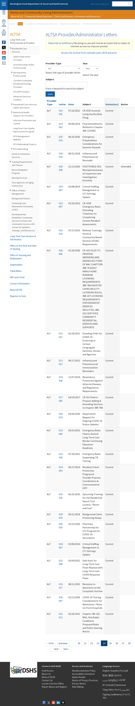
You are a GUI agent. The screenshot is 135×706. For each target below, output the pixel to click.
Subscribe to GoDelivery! (61, 43)
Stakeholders (16, 264)
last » (66, 648)
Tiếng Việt (107, 689)
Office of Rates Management (19, 192)
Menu (3, 12)
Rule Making (78, 686)
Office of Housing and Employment (20, 257)
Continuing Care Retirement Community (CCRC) (22, 206)
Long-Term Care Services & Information (23, 238)
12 (91, 643)
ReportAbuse (4, 32)
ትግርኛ (126, 694)
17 (123, 643)
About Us (46, 673)
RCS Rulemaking (20, 149)
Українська (120, 684)
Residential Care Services (70, 24)
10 (79, 643)
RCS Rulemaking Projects (24, 144)
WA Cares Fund (17, 277)
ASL (105, 697)
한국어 (118, 675)
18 (129, 643)
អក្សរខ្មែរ (113, 680)
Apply (50, 94)
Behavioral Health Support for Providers (23, 114)
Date (71, 104)
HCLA (20, 24)
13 (98, 643)
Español (114, 670)
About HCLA (16, 16)
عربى (105, 680)
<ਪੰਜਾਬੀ (121, 680)
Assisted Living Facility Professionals (23, 66)
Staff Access (48, 670)
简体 (104, 675)
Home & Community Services (21, 156)
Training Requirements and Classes (22, 163)
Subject (50, 79)
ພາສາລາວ (116, 694)
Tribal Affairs (16, 271)
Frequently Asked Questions (38, 16)
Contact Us (47, 680)
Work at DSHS (48, 677)
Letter (62, 104)
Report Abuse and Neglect (54, 686)
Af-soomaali (108, 684)
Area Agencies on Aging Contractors (23, 184)
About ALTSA (16, 289)
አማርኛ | (117, 689)
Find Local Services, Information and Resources (77, 16)
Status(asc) (112, 104)
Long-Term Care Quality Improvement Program (24, 130)
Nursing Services (19, 177)
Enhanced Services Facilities (22, 98)
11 (85, 643)
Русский (124, 670)
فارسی (124, 689)
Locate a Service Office (53, 683)
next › (57, 648)
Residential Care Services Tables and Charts (25, 106)
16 (116, 643)
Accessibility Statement (83, 673)
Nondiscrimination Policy (84, 670)
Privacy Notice (79, 683)
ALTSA (15, 34)
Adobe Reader (79, 677)
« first (51, 643)
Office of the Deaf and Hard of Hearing (23, 247)
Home (12, 24)
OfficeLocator (4, 23)
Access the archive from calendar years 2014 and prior (89, 52)
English (106, 670)
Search (130, 3)
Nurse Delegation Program (20, 171)
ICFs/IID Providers (21, 91)
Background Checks (21, 198)
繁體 (111, 675)
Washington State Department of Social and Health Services (39, 3)
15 (110, 643)
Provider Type (53, 63)
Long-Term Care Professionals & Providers (42, 24)
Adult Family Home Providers (21, 58)
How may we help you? (99, 4)
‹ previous (63, 643)
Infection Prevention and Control (24, 122)
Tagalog (106, 694)
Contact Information (20, 283)
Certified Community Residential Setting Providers (22, 83)
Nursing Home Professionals (19, 74)
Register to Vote (18, 296)
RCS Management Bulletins (21, 138)
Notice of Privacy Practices (85, 680)
